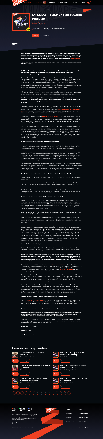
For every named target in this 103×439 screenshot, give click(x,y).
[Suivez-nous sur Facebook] (13, 423)
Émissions (20, 10)
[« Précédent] (14, 392)
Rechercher (51, 2)
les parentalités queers (66, 269)
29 (65, 393)
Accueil (14, 10)
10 (49, 393)
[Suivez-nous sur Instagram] (16, 423)
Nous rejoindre (63, 2)
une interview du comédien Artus (33, 300)
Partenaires (70, 413)
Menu (82, 2)
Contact (69, 409)
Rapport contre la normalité (50, 116)
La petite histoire (84, 417)
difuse (89, 427)
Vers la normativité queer (59, 264)
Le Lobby (27, 10)
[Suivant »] (69, 392)
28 (61, 393)
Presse (81, 409)
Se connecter (83, 421)
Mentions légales (84, 413)
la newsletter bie (75, 58)
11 (53, 393)
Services (74, 2)
